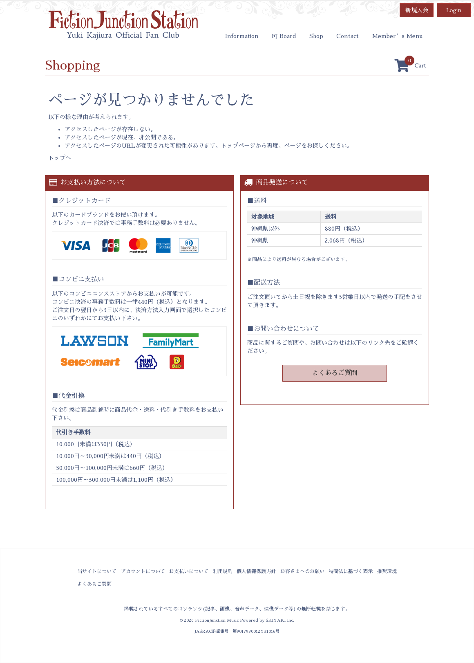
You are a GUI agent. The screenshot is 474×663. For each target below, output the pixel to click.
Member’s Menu (397, 36)
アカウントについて (143, 571)
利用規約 (223, 571)
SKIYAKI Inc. (280, 620)
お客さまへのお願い (302, 571)
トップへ (59, 158)
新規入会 (416, 10)
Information (242, 36)
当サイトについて (96, 571)
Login (453, 10)
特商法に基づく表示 (351, 571)
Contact (347, 36)
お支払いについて (188, 571)
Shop (316, 36)
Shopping (72, 65)
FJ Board (284, 36)
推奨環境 (387, 571)
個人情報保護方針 (256, 571)
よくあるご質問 (335, 373)
